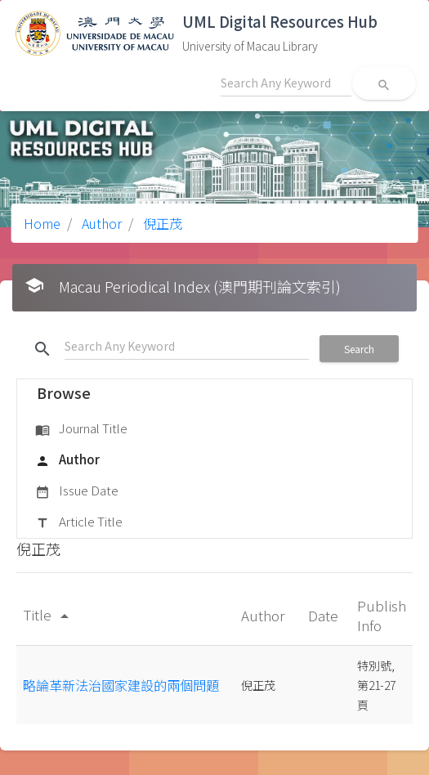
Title (48, 614)
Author (100, 223)
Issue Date (76, 491)
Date (325, 615)
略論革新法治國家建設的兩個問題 (121, 685)
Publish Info (381, 615)
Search (359, 349)
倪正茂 (161, 223)
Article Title (79, 522)
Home (42, 223)
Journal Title (81, 429)
